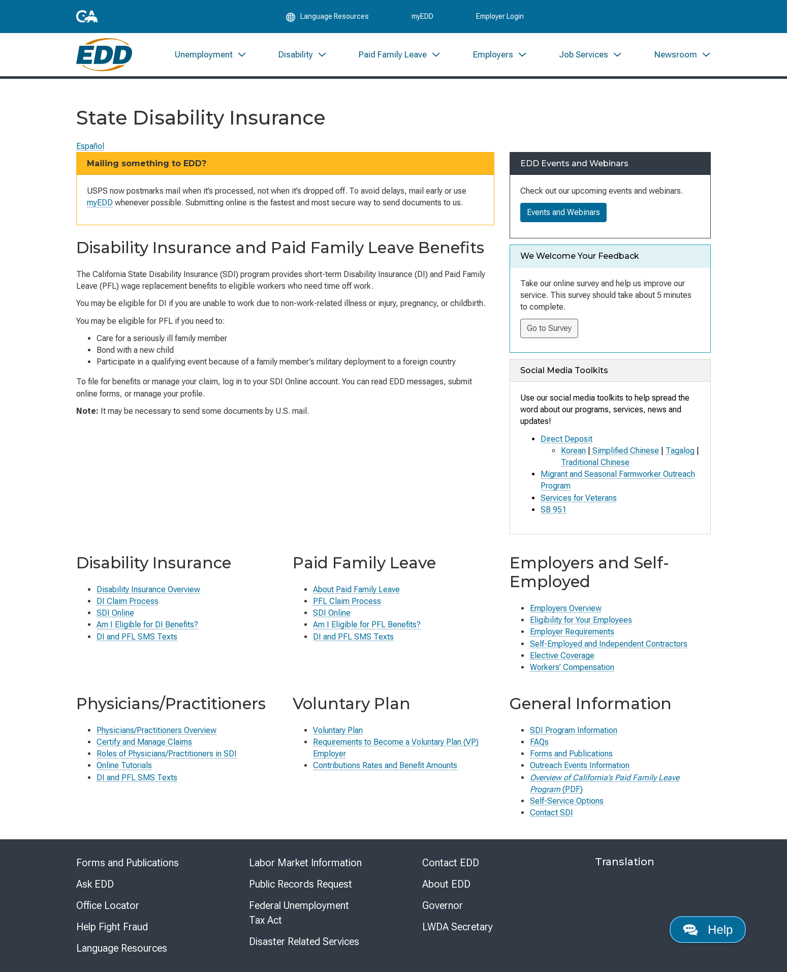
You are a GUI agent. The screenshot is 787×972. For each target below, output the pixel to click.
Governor (442, 905)
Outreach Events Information (579, 765)
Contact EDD (450, 863)
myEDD (422, 16)
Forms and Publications (571, 753)
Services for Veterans (579, 498)
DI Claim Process (128, 601)
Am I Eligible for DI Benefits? (147, 624)
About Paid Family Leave (356, 589)
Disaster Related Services (304, 941)
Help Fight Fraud (112, 927)
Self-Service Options (567, 801)
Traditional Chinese (595, 462)
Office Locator (107, 905)
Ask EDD (95, 884)
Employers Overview (566, 608)
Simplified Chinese (624, 450)
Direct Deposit (566, 439)
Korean (573, 450)
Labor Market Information (305, 863)
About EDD (446, 884)
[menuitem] (210, 54)
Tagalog (680, 450)
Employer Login (500, 16)
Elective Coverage (562, 655)
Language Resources (121, 948)
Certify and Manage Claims (144, 742)
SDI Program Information (573, 730)
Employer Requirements (572, 631)
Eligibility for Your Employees (581, 620)
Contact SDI (551, 812)
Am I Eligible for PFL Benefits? (367, 624)
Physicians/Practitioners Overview (156, 730)
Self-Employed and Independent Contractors (608, 644)
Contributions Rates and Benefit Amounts (385, 765)
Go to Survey (549, 328)
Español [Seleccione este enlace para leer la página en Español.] (90, 146)
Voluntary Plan (338, 730)
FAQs (539, 742)
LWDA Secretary (457, 927)
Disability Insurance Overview (148, 589)
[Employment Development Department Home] (104, 54)
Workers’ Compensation (572, 667)
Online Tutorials (124, 765)
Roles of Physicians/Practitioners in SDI (167, 753)
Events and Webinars (563, 212)
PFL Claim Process (347, 601)
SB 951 (553, 509)
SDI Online (115, 613)
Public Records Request (300, 884)
